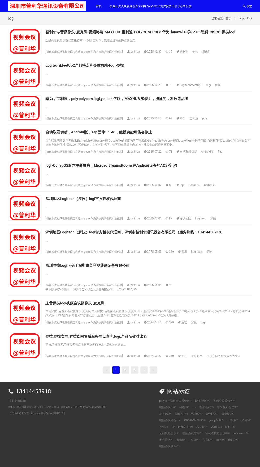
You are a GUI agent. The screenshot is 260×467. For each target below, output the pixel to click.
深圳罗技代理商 (59, 302)
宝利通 (200, 124)
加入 (207, 452)
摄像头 (175, 58)
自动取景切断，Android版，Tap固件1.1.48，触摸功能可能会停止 (107, 138)
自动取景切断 (194, 158)
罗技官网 (203, 368)
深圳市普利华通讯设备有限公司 (93, 302)
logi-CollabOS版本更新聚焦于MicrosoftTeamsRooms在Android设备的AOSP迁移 (122, 171)
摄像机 (227, 426)
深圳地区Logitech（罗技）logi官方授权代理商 (89, 204)
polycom (241, 445)
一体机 (232, 432)
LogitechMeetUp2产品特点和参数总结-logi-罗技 (91, 71)
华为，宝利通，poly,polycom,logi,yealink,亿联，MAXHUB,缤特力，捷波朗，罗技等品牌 (129, 104)
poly (210, 124)
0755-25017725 (127, 302)
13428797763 (195, 432)
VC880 (216, 439)
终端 (184, 419)
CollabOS (200, 191)
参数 (181, 452)
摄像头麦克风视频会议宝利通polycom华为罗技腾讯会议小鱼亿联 (151, 6)
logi (214, 91)
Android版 (213, 158)
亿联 (194, 452)
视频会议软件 (170, 458)
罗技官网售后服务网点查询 (230, 368)
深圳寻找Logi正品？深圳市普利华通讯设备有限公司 (94, 277)
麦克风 (165, 426)
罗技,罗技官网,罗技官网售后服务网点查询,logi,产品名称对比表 (105, 348)
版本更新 (216, 191)
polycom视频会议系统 (175, 413)
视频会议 (167, 419)
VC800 (196, 426)
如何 (246, 432)
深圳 (153, 264)
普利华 (152, 58)
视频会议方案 (192, 445)
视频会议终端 (170, 432)
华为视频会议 (227, 419)
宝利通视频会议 (217, 445)
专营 (164, 58)
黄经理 (211, 426)
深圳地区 (191, 224)
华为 (189, 124)
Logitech (206, 224)
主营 (190, 335)
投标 (163, 439)
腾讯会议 (202, 413)
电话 (233, 452)
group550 (216, 432)
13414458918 (182, 439)
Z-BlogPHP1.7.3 (55, 426)
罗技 (224, 91)
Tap (226, 158)
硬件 (230, 439)
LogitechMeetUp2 (197, 91)
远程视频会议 (169, 445)
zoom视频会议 (203, 419)
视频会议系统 (224, 413)
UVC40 (201, 439)
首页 (99, 6)
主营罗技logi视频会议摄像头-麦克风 (80, 315)
